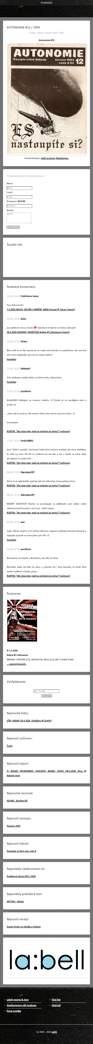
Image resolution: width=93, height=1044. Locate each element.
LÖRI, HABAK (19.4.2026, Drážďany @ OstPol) (29, 721)
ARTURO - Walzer (15, 901)
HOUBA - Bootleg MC (17, 801)
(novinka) (11, 359)
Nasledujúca (62, 158)
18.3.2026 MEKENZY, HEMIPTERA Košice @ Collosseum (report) (38, 332)
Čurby (10, 746)
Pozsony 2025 (13, 826)
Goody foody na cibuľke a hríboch (24, 927)
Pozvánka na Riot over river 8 (21, 851)
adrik (54, 1032)
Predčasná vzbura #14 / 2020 (21, 876)
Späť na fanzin (48, 158)
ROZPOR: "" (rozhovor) (38, 431)
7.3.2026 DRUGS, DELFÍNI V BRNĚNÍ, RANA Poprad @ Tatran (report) (41, 309)
